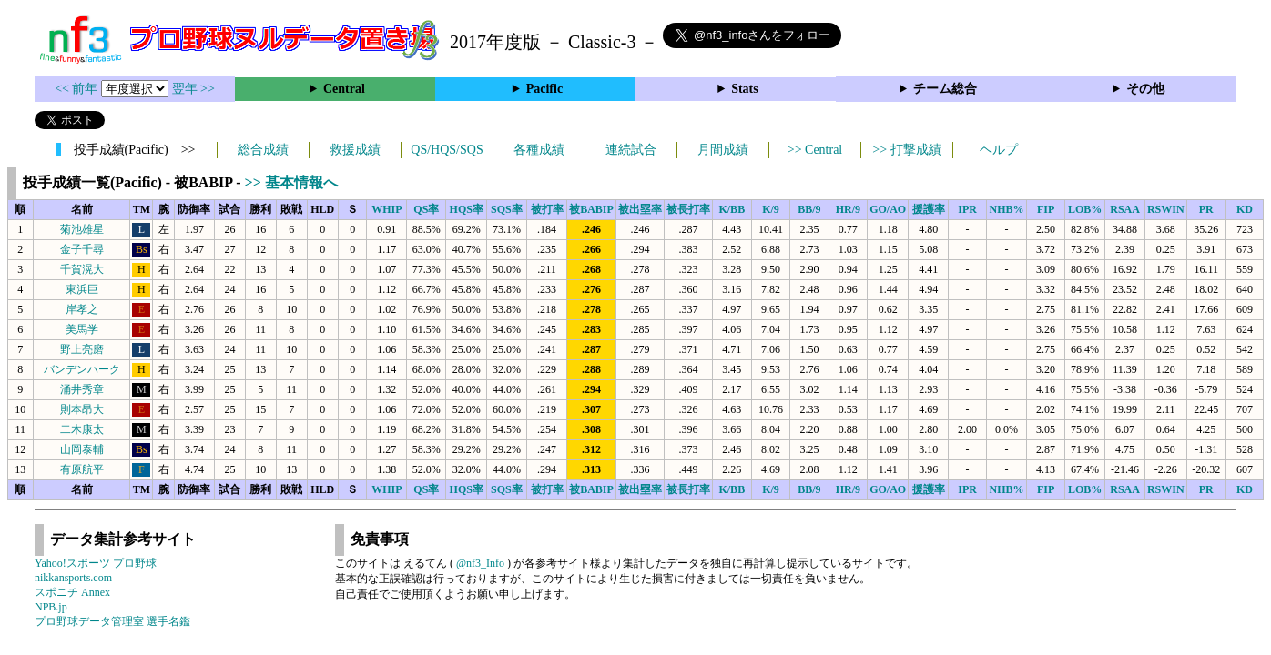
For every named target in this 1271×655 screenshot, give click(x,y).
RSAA (1125, 209)
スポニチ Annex (72, 592)
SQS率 (507, 209)
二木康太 (82, 429)
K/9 (770, 209)
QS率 (426, 209)
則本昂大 (82, 409)
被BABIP (591, 209)
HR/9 (848, 209)
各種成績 (538, 149)
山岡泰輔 (82, 449)
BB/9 (809, 209)
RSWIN (1166, 209)
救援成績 (355, 149)
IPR (967, 209)
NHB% (1007, 209)
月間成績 (722, 149)
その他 (1145, 89)
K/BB (731, 209)
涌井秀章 (82, 389)
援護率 (928, 209)
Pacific (544, 89)
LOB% (1085, 209)
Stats (744, 89)
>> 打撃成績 (906, 149)
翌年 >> (193, 89)
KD (1244, 209)
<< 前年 (78, 89)
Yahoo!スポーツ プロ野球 (96, 563)
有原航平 (82, 469)
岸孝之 (82, 309)
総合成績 (263, 149)
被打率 (547, 209)
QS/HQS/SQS (447, 149)
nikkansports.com (73, 577)
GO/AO (887, 209)
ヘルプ (999, 149)
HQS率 (466, 209)
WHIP (386, 209)
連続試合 (630, 149)
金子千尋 (82, 249)
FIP (1045, 209)
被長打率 (688, 209)
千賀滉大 (82, 269)
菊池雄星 (82, 229)
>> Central (815, 149)
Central (344, 89)
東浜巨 (82, 289)
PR (1206, 209)
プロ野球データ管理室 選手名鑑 (112, 621)
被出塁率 (640, 209)
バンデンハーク (82, 369)
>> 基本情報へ (291, 182)
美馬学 (82, 329)
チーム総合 (945, 89)
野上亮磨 (82, 349)
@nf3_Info (480, 563)
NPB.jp (51, 606)
